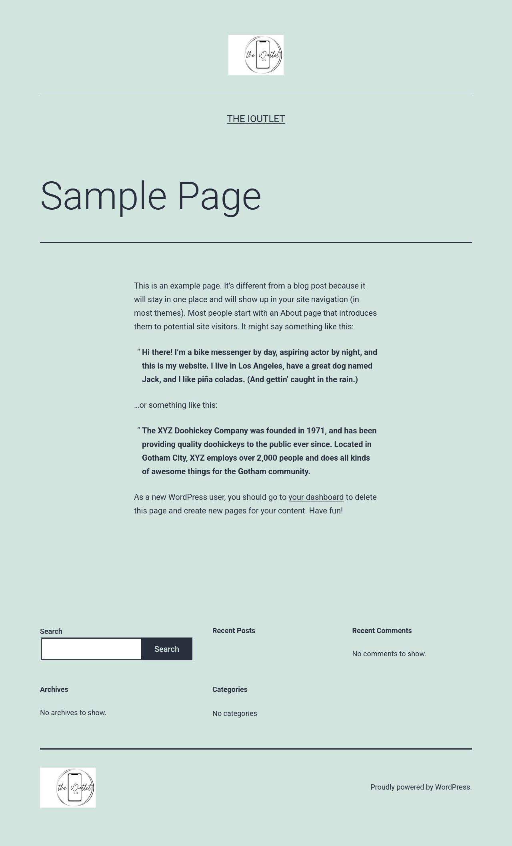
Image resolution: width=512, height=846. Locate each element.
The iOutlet (256, 118)
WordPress (452, 787)
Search (51, 631)
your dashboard (316, 497)
